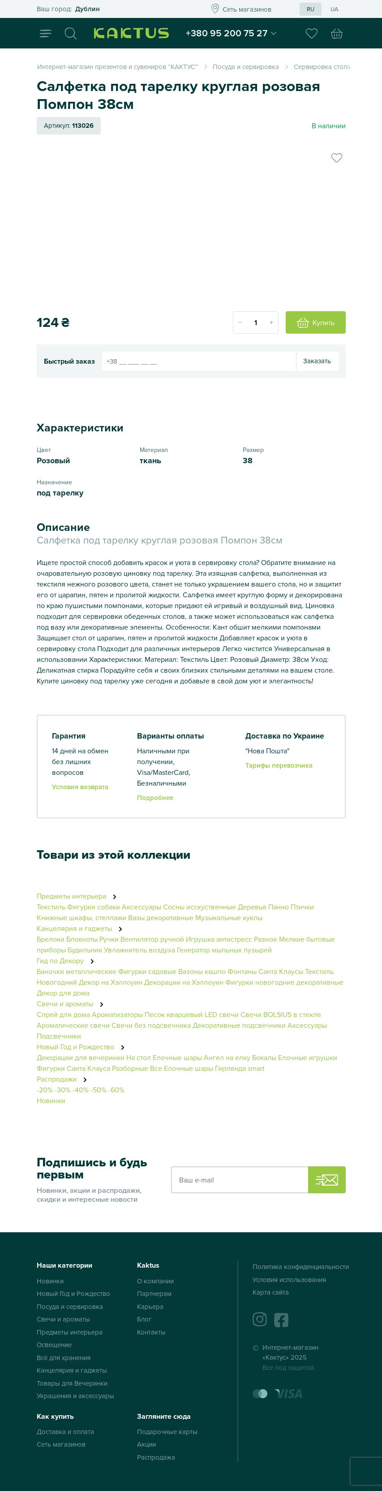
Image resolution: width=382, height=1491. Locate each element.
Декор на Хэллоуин (110, 982)
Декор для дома (63, 993)
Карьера (150, 1306)
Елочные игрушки (307, 1057)
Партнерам (154, 1293)
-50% (98, 1090)
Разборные (130, 1068)
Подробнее (155, 797)
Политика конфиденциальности (301, 1266)
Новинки (51, 1100)
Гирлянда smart (240, 1068)
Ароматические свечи (74, 1025)
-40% (81, 1090)
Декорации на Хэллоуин (183, 982)
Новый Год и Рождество (83, 1047)
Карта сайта (271, 1292)
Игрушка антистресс (219, 939)
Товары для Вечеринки (72, 1383)
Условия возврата (80, 786)
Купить (316, 322)
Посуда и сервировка (70, 1306)
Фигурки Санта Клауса (73, 1068)
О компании (155, 1281)
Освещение (54, 1344)
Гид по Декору (68, 960)
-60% (116, 1090)
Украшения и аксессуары (75, 1395)
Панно (278, 907)
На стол (138, 1057)
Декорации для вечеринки (80, 1057)
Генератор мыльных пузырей (224, 950)
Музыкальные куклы (228, 917)
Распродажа (156, 1457)
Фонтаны (242, 971)
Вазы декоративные (160, 917)
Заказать (317, 360)
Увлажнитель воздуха (139, 950)
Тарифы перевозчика (279, 765)
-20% (45, 1090)
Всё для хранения (63, 1357)
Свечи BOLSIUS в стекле (280, 1014)
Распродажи (64, 1079)
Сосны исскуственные (200, 907)
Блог (144, 1319)
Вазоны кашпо (202, 971)
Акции (146, 1444)
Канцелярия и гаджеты (82, 928)
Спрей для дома (63, 1014)
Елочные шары (177, 1057)
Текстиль (51, 907)
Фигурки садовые (147, 971)
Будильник (85, 950)
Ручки (109, 939)
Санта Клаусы (280, 971)
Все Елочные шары (181, 1068)
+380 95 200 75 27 (230, 33)
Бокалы (264, 1057)
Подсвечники (59, 1036)
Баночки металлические (76, 971)
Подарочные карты (167, 1431)
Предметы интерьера (79, 896)
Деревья (252, 907)
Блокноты (82, 939)
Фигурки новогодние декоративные (284, 982)
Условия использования (289, 1279)
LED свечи (222, 1014)
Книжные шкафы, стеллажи (81, 917)
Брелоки (50, 939)
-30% (63, 1090)
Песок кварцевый (174, 1014)
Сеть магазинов (61, 1444)
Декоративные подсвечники (239, 1025)
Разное (265, 939)
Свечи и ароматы (72, 1003)
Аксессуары (141, 907)
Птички (302, 907)
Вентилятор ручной (152, 939)
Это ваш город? (110, 9)
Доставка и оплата (65, 1431)
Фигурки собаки (93, 907)
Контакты (151, 1332)
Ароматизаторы (117, 1014)
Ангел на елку (227, 1057)
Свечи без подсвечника (151, 1025)
